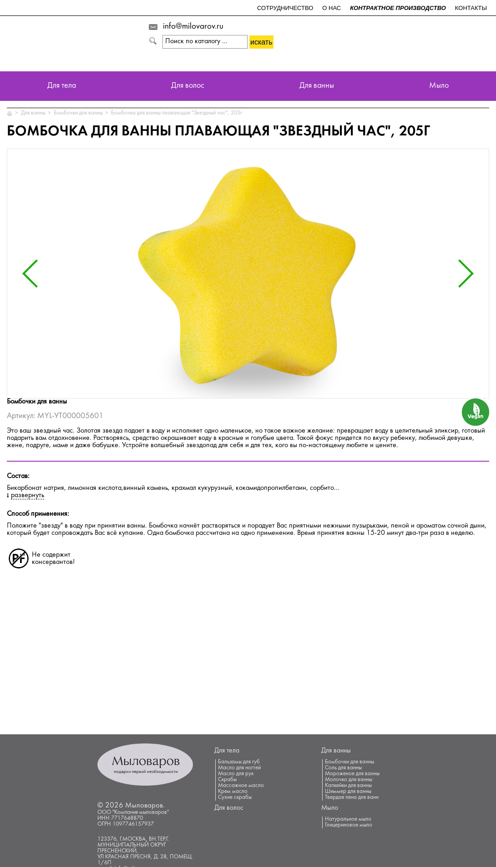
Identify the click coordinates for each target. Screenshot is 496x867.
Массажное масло (241, 785)
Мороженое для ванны (352, 774)
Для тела (61, 86)
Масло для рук (235, 774)
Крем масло (233, 791)
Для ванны (316, 86)
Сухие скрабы (235, 797)
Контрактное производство (398, 8)
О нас (331, 8)
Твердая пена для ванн (352, 797)
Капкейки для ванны (348, 785)
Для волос (187, 86)
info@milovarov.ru (193, 27)
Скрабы (227, 779)
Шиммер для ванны (348, 791)
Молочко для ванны (348, 779)
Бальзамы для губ (239, 762)
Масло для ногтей (239, 768)
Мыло (439, 86)
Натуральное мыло (348, 819)
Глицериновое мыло (348, 825)
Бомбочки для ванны (78, 113)
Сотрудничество (285, 8)
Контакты (471, 8)
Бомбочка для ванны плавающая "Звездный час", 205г (176, 113)
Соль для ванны (343, 768)
